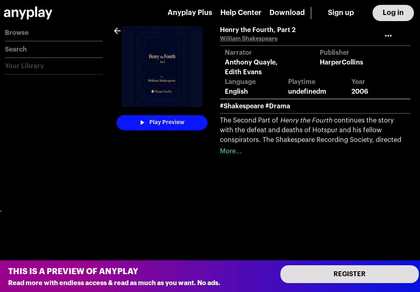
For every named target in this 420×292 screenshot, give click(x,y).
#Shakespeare (242, 106)
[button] (54, 33)
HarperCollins (341, 62)
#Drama (277, 106)
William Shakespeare (249, 39)
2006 (359, 91)
